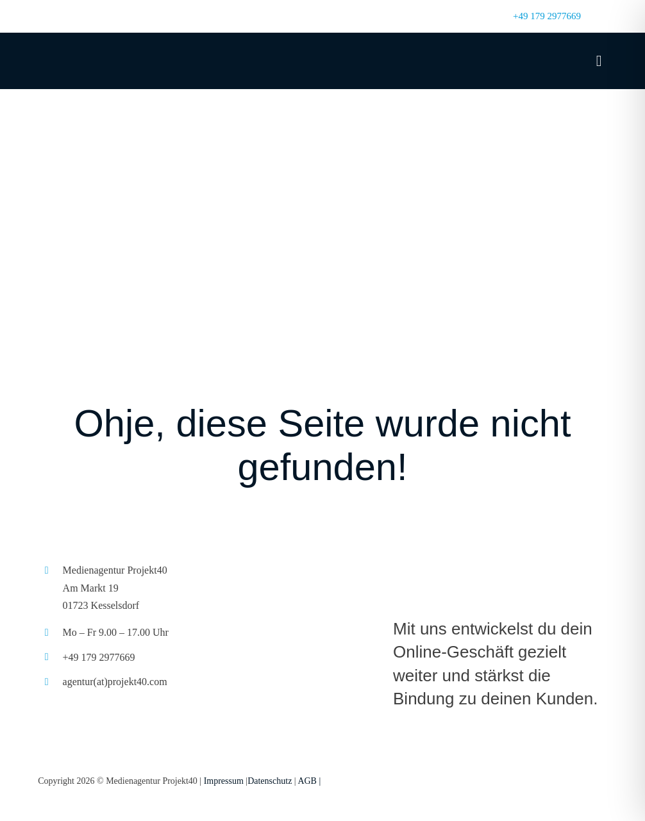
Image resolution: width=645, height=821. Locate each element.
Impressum (224, 781)
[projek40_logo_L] (500, 560)
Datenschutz (269, 781)
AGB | (309, 781)
